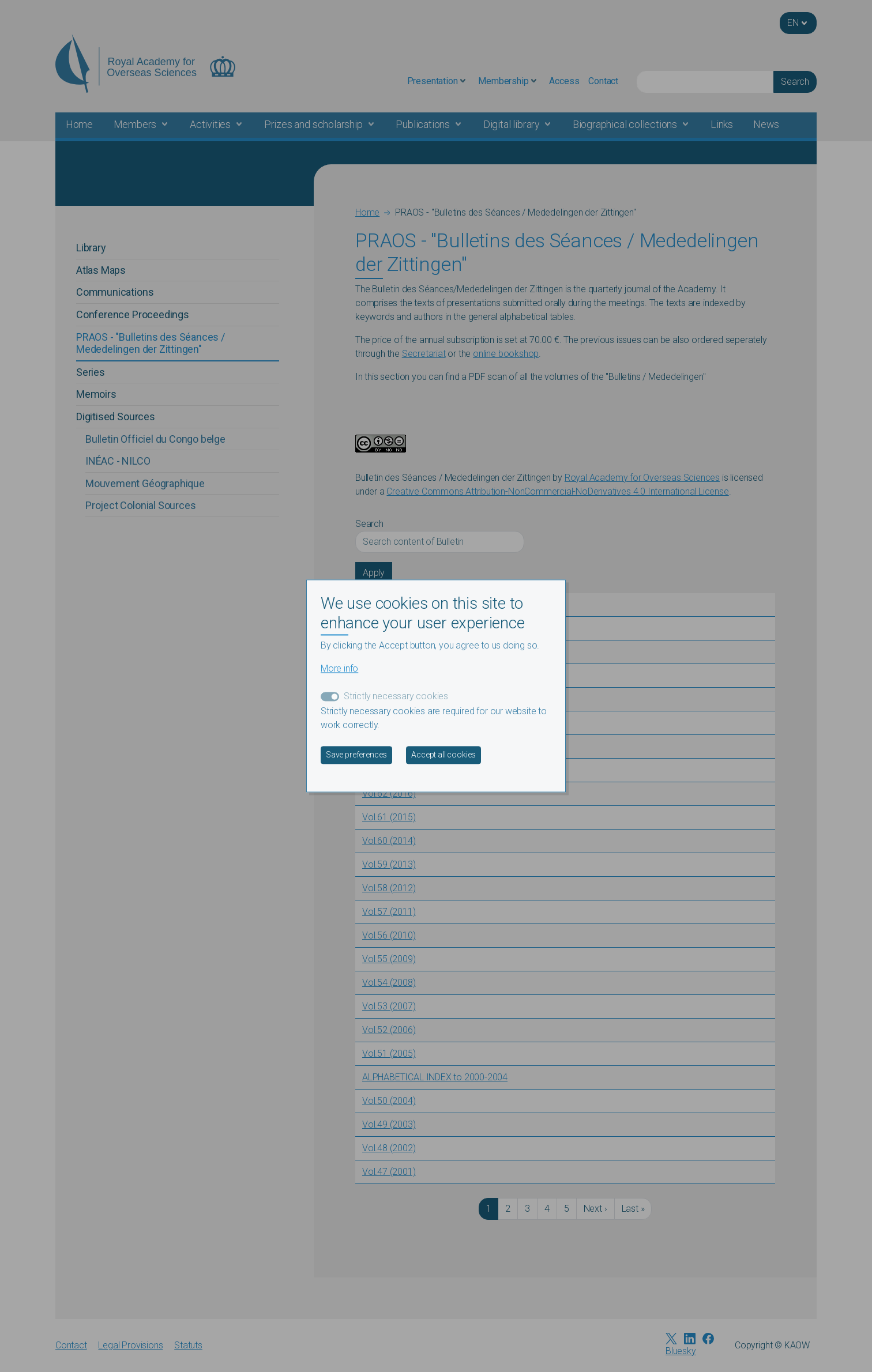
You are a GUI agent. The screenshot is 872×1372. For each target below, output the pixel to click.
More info (339, 669)
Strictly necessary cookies (396, 696)
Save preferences (356, 755)
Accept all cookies (443, 755)
